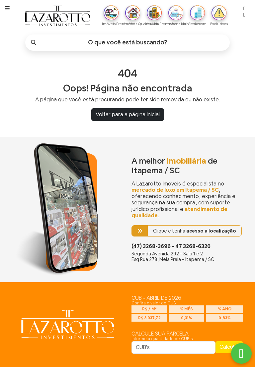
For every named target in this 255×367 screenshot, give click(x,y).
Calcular (229, 346)
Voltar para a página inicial (128, 114)
